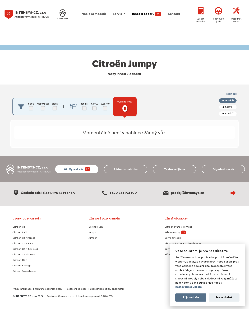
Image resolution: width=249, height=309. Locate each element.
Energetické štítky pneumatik (107, 288)
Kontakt (174, 14)
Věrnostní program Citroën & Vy (183, 243)
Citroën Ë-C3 (19, 232)
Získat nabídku (201, 14)
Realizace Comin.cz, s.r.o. (61, 296)
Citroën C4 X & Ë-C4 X (25, 248)
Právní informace (22, 288)
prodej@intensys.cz (183, 192)
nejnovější (227, 114)
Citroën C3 (18, 226)
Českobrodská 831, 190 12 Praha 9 (43, 192)
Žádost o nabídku (125, 169)
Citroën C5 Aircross (23, 254)
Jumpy (92, 232)
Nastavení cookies (76, 288)
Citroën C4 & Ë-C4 (22, 243)
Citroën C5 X (19, 260)
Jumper (93, 237)
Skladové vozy (175, 232)
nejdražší (227, 107)
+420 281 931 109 (119, 192)
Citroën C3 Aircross (23, 237)
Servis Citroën (173, 237)
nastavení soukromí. (189, 286)
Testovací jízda (218, 14)
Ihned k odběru (146, 14)
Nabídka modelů (94, 14)
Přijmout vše (191, 297)
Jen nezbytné (224, 297)
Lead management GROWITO (95, 296)
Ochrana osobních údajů (48, 288)
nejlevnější (228, 100)
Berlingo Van (96, 226)
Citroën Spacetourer (24, 271)
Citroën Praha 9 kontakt (178, 226)
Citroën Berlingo (21, 265)
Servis (118, 14)
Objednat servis (236, 14)
